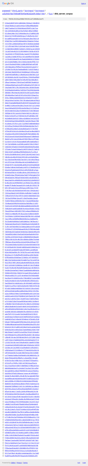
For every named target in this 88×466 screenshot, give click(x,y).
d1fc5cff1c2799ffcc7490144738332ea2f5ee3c (21, 363)
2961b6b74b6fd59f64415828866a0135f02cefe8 (22, 72)
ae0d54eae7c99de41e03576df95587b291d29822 (22, 317)
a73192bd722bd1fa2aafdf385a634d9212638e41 (22, 301)
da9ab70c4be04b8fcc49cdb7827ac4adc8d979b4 (22, 376)
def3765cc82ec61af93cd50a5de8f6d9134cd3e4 (21, 389)
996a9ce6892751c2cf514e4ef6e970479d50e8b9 (22, 275)
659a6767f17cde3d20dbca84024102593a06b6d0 (22, 165)
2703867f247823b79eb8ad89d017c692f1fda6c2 (22, 69)
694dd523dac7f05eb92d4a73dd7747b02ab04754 (22, 175)
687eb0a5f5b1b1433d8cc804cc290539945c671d (22, 172)
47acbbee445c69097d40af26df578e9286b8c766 (22, 134)
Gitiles (13, 463)
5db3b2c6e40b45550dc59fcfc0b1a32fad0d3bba (22, 157)
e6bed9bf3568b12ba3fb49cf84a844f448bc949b (21, 415)
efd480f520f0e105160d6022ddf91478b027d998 (22, 433)
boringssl (29, 10)
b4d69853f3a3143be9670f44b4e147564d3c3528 (22, 319)
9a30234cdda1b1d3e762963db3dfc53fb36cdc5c (22, 281)
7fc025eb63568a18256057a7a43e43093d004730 (22, 245)
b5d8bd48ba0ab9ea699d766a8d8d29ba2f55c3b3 (22, 324)
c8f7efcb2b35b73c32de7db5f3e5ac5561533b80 (22, 353)
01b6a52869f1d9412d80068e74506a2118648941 (22, 23)
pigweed (6, 10)
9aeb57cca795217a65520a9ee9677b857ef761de (22, 286)
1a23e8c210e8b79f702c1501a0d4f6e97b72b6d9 (22, 57)
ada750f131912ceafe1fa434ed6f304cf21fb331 (21, 314)
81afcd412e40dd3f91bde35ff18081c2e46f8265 (21, 250)
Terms (25, 463)
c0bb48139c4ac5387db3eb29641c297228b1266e (22, 337)
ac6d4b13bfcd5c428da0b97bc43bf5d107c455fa (21, 312)
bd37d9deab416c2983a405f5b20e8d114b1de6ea (22, 335)
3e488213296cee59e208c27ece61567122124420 (22, 105)
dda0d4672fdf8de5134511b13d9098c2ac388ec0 (22, 386)
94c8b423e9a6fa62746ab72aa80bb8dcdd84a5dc (22, 270)
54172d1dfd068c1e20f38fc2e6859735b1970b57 (22, 144)
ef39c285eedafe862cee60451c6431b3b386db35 (22, 430)
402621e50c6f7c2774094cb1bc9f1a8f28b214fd (21, 116)
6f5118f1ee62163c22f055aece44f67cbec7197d (21, 188)
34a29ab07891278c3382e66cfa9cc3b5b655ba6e (22, 87)
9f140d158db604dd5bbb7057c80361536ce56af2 (22, 288)
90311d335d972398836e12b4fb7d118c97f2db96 (22, 265)
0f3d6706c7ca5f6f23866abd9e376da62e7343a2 (22, 41)
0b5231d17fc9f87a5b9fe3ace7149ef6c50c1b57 (21, 36)
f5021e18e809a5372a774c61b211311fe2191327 (22, 443)
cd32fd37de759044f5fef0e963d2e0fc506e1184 (23, 13)
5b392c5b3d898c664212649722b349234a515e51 (22, 154)
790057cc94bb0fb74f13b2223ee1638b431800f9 (22, 214)
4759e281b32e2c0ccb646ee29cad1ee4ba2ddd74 (22, 131)
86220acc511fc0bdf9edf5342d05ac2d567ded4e (22, 255)
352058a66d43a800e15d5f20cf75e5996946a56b (22, 90)
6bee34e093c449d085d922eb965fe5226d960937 (22, 180)
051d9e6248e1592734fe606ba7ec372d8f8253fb (22, 33)
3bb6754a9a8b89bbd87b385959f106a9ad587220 (22, 103)
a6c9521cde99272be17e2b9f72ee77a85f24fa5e (22, 299)
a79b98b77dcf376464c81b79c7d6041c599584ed (22, 304)
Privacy (19, 463)
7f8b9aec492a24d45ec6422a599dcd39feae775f (22, 242)
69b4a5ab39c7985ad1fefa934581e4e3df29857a (22, 178)
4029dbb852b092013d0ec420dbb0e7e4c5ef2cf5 (22, 118)
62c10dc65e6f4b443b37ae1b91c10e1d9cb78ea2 (22, 160)
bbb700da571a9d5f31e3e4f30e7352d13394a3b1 (22, 332)
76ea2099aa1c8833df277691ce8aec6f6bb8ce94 (22, 211)
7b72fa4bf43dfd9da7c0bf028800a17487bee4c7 (21, 221)
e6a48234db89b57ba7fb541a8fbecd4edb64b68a (22, 412)
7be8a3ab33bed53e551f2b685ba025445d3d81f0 (22, 224)
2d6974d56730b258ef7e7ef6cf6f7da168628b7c (21, 80)
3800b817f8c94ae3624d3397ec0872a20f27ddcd (22, 93)
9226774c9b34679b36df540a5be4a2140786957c (22, 268)
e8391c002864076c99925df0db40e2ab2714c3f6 (22, 422)
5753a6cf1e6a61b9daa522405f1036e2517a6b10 (22, 149)
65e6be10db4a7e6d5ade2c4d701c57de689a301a (22, 167)
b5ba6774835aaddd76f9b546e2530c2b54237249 (22, 322)
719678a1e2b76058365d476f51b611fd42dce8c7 (22, 190)
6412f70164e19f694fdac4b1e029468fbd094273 (22, 162)
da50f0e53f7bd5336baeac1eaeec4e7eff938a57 (21, 373)
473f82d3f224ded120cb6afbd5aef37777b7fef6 (21, 129)
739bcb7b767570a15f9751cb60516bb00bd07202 (22, 196)
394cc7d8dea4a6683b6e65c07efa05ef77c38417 (22, 98)
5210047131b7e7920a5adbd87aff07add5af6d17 (22, 142)
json (84, 463)
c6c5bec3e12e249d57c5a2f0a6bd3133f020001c (22, 348)
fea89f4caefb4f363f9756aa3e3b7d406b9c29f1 (21, 456)
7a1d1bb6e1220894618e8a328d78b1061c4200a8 (22, 216)
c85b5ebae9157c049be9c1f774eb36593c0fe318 (22, 350)
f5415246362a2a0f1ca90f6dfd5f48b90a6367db (21, 445)
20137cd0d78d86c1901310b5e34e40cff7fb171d (22, 62)
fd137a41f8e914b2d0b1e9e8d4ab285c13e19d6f (22, 453)
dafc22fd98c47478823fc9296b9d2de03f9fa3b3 (21, 381)
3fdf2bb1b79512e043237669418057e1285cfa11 (22, 113)
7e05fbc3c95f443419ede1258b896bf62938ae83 (22, 237)
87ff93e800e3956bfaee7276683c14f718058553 (21, 257)
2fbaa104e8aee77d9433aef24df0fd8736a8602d (22, 82)
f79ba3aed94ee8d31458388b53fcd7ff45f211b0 (21, 448)
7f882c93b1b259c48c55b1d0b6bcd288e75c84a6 (22, 239)
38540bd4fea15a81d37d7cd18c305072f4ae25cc (22, 95)
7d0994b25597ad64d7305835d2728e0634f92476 (22, 232)
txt (78, 463)
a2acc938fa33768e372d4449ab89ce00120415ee (22, 294)
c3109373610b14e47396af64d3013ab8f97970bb (22, 342)
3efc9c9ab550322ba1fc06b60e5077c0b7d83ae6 (22, 111)
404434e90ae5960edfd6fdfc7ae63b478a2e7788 (22, 121)
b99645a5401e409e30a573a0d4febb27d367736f (22, 330)
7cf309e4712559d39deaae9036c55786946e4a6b (22, 229)
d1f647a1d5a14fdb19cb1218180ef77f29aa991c (21, 360)
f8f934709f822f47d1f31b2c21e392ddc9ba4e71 (21, 451)
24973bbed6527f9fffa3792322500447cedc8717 (21, 67)
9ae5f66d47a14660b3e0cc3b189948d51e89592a (22, 283)
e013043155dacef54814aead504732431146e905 (22, 397)
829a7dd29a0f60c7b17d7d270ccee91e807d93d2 (22, 252)
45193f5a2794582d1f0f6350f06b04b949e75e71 (22, 126)
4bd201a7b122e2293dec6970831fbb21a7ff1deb (22, 139)
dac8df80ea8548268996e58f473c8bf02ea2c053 (22, 379)
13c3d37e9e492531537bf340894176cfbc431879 (22, 51)
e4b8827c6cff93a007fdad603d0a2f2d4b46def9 (21, 404)
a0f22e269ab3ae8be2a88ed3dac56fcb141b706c (22, 291)
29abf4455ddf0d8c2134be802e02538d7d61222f (22, 75)
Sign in (83, 3)
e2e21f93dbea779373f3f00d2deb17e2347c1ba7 (22, 402)
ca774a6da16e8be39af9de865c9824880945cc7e (22, 355)
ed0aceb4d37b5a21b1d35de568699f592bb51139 (22, 427)
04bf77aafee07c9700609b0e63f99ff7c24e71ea (21, 28)
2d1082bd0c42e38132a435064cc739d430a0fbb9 (22, 77)
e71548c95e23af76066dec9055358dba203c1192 (22, 417)
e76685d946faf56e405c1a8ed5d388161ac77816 (22, 420)
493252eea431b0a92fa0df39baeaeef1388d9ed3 (22, 136)
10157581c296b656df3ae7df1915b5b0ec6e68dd (22, 44)
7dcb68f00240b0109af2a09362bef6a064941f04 (22, 234)
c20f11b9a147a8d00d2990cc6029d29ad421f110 (22, 340)
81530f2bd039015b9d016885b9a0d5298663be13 (22, 247)
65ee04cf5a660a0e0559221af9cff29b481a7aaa (21, 170)
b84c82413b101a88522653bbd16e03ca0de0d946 (22, 327)
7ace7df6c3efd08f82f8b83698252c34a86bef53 (21, 219)
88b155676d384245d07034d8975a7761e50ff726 (22, 260)
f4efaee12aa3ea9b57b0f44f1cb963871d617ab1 (22, 440)
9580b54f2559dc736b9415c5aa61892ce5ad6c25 (22, 273)
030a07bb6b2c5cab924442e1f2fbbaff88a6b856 (21, 26)
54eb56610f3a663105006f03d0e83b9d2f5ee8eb (22, 147)
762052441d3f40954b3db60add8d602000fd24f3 (22, 206)
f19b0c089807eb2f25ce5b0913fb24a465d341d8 (22, 438)
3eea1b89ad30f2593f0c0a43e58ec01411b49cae (22, 108)
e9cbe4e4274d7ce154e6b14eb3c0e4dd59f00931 (22, 425)
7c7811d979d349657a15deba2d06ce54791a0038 (22, 227)
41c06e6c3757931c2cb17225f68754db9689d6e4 (22, 124)
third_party (17, 10)
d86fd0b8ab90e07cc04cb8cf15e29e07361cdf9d (21, 368)
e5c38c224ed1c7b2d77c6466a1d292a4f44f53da (22, 409)
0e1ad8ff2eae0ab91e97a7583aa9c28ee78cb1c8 (22, 39)
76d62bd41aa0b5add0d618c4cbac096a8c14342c (22, 209)
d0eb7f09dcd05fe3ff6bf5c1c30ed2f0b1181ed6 (21, 358)
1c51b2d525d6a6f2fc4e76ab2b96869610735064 (22, 59)
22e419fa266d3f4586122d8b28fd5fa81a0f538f (21, 64)
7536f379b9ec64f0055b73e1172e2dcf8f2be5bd (21, 201)
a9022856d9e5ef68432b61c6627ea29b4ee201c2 (22, 309)
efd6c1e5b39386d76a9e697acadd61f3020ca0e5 (22, 435)
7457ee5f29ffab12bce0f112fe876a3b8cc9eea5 (21, 198)
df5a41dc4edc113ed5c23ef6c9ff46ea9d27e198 (21, 391)
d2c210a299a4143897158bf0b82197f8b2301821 (22, 366)
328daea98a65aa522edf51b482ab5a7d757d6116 (22, 85)
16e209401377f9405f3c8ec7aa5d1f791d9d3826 (22, 54)
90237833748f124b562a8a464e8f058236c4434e (22, 263)
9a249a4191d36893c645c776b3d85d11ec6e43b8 (22, 278)
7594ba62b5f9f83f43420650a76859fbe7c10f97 (21, 203)
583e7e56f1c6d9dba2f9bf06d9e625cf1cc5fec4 (21, 152)
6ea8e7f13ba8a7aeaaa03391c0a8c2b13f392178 (22, 185)
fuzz (51, 13)
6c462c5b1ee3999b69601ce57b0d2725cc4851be (22, 183)
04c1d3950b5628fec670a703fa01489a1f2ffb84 (21, 31)
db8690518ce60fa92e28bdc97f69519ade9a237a (22, 384)
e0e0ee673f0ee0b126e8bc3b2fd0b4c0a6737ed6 (22, 399)
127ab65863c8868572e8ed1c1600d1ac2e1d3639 (22, 49)
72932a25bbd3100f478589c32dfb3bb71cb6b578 (22, 193)
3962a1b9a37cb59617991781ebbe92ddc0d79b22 (22, 100)
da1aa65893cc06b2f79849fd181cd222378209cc (22, 371)
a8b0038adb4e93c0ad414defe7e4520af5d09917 (22, 306)
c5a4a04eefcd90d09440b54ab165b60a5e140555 (22, 345)
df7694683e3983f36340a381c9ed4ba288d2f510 (22, 394)
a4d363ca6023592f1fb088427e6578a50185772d (22, 296)
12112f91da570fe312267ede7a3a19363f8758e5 (22, 46)
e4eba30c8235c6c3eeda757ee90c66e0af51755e (22, 407)
